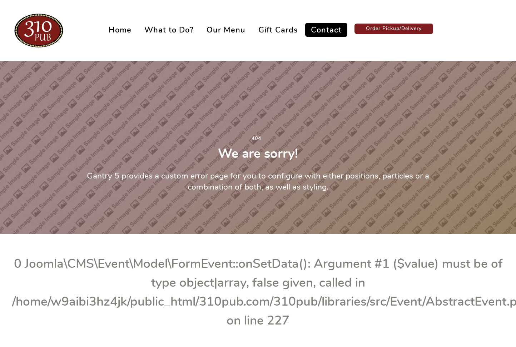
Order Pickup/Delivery (394, 28)
